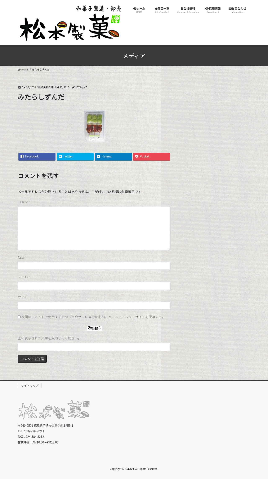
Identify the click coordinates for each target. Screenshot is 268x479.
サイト (23, 296)
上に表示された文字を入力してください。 (49, 337)
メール (24, 276)
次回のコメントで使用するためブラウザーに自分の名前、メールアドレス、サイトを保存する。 (93, 316)
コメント (24, 201)
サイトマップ (30, 385)
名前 (22, 256)
